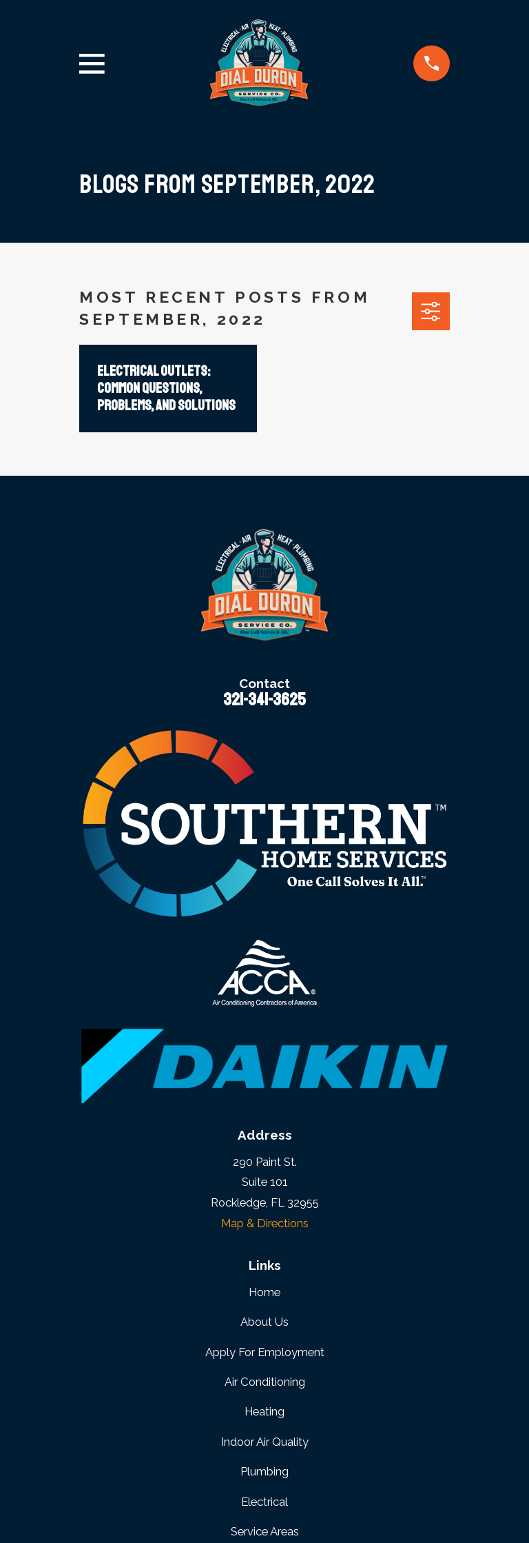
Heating (264, 1411)
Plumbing (264, 1471)
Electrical (264, 1502)
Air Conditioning (265, 1382)
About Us (264, 1322)
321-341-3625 (264, 700)
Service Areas (265, 1531)
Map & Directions (265, 1223)
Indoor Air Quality (265, 1442)
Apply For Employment (264, 1352)
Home (264, 1292)
